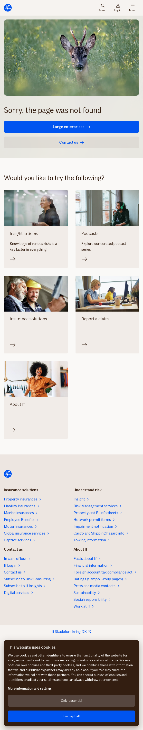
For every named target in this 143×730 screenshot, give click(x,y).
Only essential (71, 701)
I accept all (71, 716)
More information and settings (29, 688)
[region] (71, 683)
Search (102, 7)
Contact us (71, 142)
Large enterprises (71, 126)
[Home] (8, 8)
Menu (132, 7)
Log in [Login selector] (118, 7)
